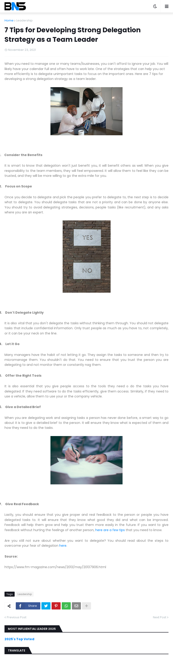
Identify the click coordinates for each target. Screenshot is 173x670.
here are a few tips (110, 530)
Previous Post (16, 617)
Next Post (159, 617)
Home (9, 20)
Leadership (24, 20)
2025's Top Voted (19, 639)
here (62, 545)
